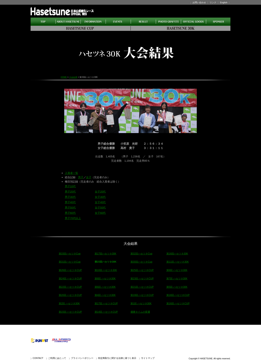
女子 (88, 177)
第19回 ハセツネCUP (142, 295)
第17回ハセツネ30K (105, 253)
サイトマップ (148, 358)
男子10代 (70, 186)
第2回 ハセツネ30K (69, 303)
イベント (118, 22)
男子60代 (70, 212)
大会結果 (143, 22)
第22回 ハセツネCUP (70, 287)
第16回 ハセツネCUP (178, 303)
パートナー (218, 22)
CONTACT (38, 358)
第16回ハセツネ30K (177, 253)
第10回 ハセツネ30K (106, 270)
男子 (80, 177)
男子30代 (70, 196)
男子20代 (70, 191)
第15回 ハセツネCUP (70, 311)
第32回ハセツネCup (141, 253)
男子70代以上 (73, 218)
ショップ (193, 22)
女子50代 (100, 207)
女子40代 (100, 202)
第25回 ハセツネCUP (142, 270)
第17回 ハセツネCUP (106, 303)
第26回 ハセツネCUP (70, 270)
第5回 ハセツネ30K (177, 287)
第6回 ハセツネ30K (105, 287)
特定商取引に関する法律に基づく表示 (117, 358)
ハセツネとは (68, 22)
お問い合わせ (199, 2)
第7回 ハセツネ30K (177, 278)
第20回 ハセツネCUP (70, 295)
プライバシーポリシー (82, 358)
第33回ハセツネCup (70, 253)
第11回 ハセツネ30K (177, 261)
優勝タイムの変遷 (140, 311)
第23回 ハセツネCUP (142, 278)
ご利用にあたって (57, 358)
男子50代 (70, 207)
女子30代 (100, 196)
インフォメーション (93, 22)
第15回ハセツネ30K (106, 261)
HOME (43, 22)
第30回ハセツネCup (141, 261)
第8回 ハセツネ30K (105, 278)
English (223, 2)
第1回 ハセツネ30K (141, 303)
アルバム (168, 22)
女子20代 (100, 191)
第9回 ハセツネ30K (177, 270)
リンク (213, 2)
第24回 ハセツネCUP (70, 278)
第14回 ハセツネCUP (106, 311)
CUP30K (180, 28)
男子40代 (70, 202)
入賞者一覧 (71, 173)
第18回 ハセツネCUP (178, 295)
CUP (80, 28)
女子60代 (100, 212)
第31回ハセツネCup (70, 261)
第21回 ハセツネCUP (142, 287)
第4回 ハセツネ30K (105, 295)
